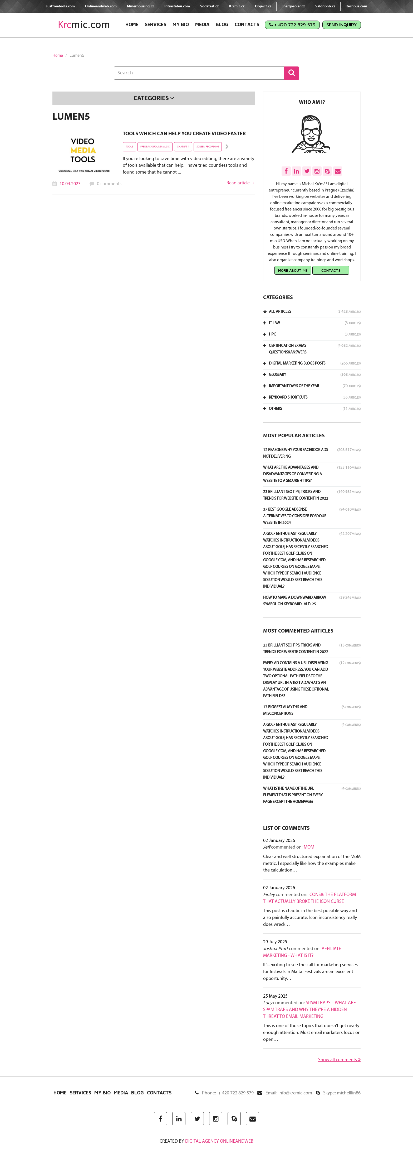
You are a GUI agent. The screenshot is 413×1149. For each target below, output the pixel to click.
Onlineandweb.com (101, 6)
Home (132, 24)
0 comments (109, 183)
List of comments (286, 828)
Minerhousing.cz (140, 6)
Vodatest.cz (209, 6)
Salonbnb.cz (325, 6)
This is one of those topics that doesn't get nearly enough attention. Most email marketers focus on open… (312, 1032)
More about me (293, 270)
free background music (155, 146)
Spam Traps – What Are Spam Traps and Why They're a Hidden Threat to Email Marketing (309, 1009)
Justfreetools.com (60, 6)
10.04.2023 (70, 183)
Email (284, 1093)
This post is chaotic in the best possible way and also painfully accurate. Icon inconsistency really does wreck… (310, 917)
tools (129, 146)
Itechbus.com (356, 6)
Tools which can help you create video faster (184, 134)
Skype (338, 1093)
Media (202, 24)
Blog (222, 24)
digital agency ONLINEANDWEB (219, 1141)
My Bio (181, 24)
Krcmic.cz (237, 6)
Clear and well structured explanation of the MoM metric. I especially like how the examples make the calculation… (312, 863)
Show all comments (339, 1059)
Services (155, 24)
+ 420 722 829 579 (292, 24)
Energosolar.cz (293, 6)
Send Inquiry (341, 24)
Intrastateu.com (177, 6)
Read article (238, 183)
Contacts (247, 24)
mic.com (84, 24)
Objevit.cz (263, 6)
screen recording (207, 146)
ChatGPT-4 (183, 146)
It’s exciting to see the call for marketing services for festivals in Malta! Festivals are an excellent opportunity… (310, 972)
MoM (309, 847)
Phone (224, 1093)
